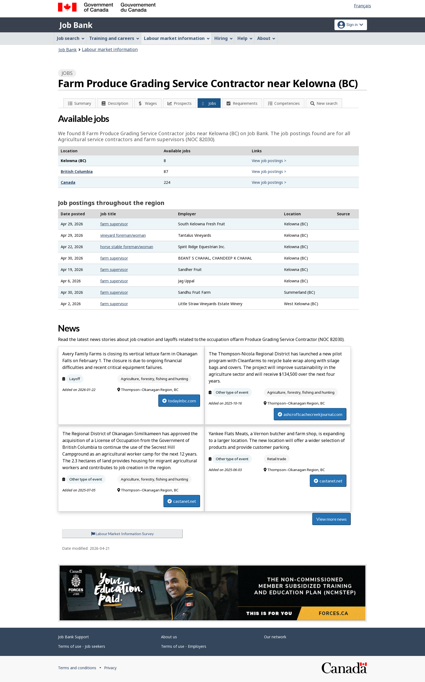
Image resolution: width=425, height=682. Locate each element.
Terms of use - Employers (183, 646)
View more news (331, 519)
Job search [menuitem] (71, 38)
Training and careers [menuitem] (114, 38)
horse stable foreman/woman (126, 246)
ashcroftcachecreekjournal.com (310, 414)
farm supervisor (114, 223)
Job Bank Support (73, 636)
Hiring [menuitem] (223, 38)
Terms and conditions (77, 667)
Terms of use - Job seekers (81, 646)
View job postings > (269, 160)
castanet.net (182, 501)
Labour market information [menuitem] (177, 38)
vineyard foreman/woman (123, 235)
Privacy (110, 667)
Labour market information (110, 49)
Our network (275, 636)
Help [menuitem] (245, 38)
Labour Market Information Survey (122, 533)
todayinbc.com (179, 400)
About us (169, 636)
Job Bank (75, 25)
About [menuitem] (266, 38)
